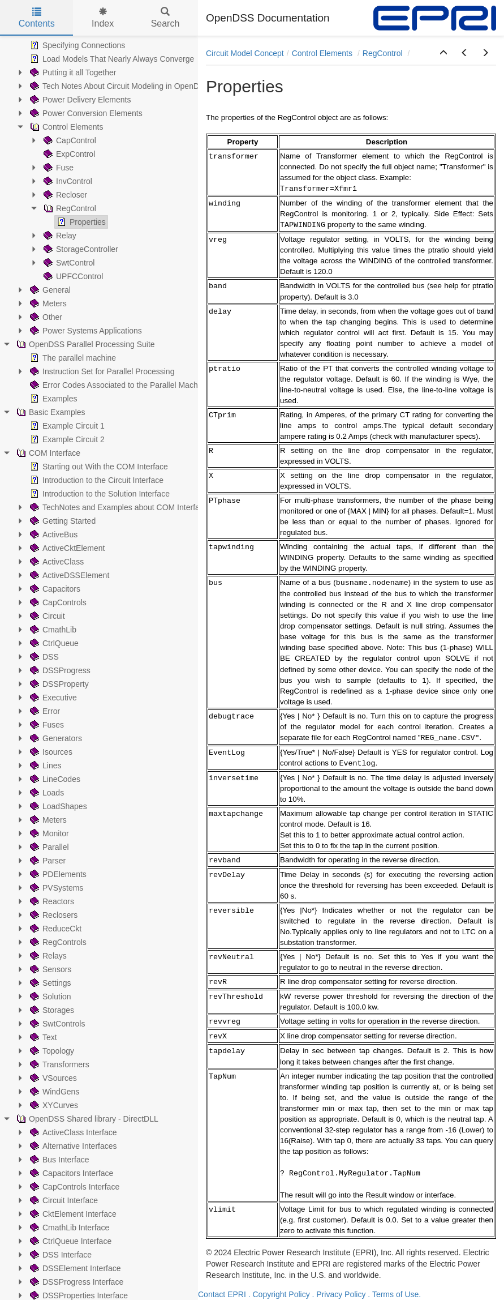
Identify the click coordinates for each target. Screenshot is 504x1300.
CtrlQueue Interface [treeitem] (69, 1241)
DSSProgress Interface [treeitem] (75, 1282)
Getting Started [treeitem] (62, 521)
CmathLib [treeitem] (52, 629)
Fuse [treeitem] (57, 167)
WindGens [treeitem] (53, 1091)
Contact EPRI (222, 1294)
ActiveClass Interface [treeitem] (72, 1132)
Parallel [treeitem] (48, 847)
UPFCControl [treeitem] (72, 276)
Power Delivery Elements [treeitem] (79, 99)
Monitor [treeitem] (48, 833)
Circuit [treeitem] (46, 616)
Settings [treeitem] (49, 983)
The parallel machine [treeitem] (72, 358)
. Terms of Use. (394, 1294)
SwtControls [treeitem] (56, 1023)
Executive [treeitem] (52, 697)
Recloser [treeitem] (64, 195)
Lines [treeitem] (44, 765)
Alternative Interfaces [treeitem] (72, 1146)
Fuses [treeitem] (46, 725)
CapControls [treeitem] (57, 602)
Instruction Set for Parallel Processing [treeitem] (101, 371)
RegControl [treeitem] (68, 208)
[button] (443, 53)
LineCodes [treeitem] (54, 779)
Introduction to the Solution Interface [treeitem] (99, 494)
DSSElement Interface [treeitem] (74, 1268)
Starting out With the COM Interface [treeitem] (98, 466)
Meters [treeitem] (47, 303)
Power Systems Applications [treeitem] (85, 330)
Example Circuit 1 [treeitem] (66, 426)
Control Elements (323, 53)
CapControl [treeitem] (68, 140)
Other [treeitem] (45, 317)
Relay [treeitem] (58, 235)
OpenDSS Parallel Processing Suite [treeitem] (84, 344)
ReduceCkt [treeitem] (54, 928)
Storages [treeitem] (51, 1010)
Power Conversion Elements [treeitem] (85, 113)
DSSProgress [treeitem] (59, 670)
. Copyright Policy (279, 1294)
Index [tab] (103, 17)
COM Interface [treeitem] (47, 453)
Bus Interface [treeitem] (58, 1159)
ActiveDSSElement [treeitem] (68, 575)
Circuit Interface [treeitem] (63, 1200)
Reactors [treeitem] (51, 901)
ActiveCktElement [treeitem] (66, 548)
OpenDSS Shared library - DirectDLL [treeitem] (86, 1119)
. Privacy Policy (339, 1294)
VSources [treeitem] (52, 1078)
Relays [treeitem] (47, 956)
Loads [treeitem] (46, 792)
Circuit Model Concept (245, 53)
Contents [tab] (37, 17)
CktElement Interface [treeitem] (72, 1214)
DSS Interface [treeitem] (60, 1254)
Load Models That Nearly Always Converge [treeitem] (111, 59)
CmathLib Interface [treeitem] (68, 1227)
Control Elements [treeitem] (65, 127)
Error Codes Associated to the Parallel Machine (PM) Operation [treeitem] (146, 385)
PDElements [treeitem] (57, 874)
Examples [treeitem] (52, 398)
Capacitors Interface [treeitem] (70, 1173)
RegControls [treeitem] (57, 942)
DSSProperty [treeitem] (58, 684)
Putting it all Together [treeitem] (72, 72)
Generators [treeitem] (55, 738)
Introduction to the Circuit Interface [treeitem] (95, 480)
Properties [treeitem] (80, 222)
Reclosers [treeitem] (52, 915)
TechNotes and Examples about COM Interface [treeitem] (118, 507)
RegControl (384, 53)
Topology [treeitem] (51, 1051)
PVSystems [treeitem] (55, 888)
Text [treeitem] (42, 1037)
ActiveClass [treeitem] (56, 561)
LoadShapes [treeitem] (57, 806)
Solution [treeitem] (49, 996)
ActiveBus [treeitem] (52, 534)
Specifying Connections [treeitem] (76, 45)
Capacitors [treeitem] (54, 589)
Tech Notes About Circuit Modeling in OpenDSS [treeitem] (119, 86)
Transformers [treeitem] (58, 1064)
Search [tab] (165, 17)
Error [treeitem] (44, 711)
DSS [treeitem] (43, 657)
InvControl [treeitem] (66, 181)
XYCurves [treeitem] (53, 1105)
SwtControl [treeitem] (67, 263)
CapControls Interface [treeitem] (73, 1187)
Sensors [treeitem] (49, 969)
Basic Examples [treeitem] (49, 412)
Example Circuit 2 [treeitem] (66, 439)
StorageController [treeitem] (79, 249)
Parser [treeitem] (47, 860)
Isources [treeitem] (50, 752)
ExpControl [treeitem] (68, 154)
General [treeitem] (49, 290)
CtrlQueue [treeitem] (53, 643)
